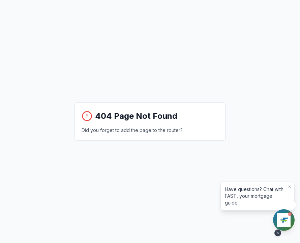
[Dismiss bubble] (289, 186)
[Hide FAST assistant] (277, 233)
